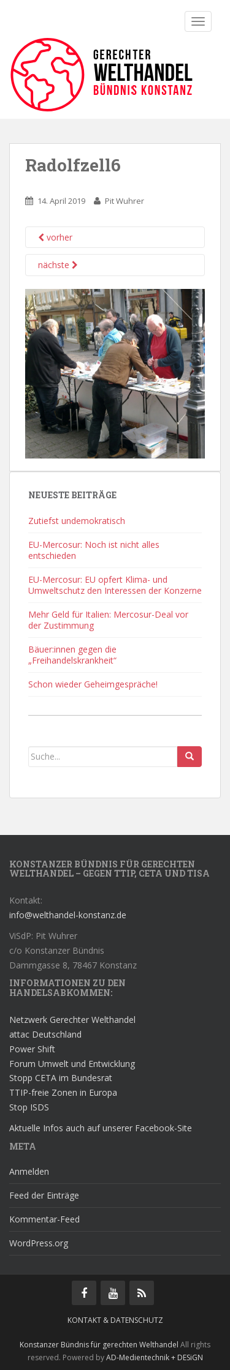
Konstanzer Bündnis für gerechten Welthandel (100, 1344)
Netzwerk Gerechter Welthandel (72, 1019)
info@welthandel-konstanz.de (67, 915)
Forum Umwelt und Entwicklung (72, 1063)
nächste (58, 265)
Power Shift (32, 1049)
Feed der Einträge (44, 1195)
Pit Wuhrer (124, 200)
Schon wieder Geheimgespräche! (93, 684)
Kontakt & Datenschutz (115, 1320)
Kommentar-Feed (44, 1219)
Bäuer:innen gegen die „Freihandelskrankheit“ (72, 654)
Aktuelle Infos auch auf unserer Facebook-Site (100, 1128)
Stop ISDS (29, 1107)
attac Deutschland (45, 1034)
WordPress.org (38, 1243)
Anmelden (29, 1171)
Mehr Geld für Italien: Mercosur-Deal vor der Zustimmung (108, 619)
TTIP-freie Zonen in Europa (63, 1092)
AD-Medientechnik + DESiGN (154, 1357)
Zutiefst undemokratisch (76, 520)
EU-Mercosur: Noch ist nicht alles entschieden (93, 550)
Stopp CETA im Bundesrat (60, 1078)
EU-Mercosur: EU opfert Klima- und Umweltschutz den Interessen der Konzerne (115, 585)
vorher (55, 237)
